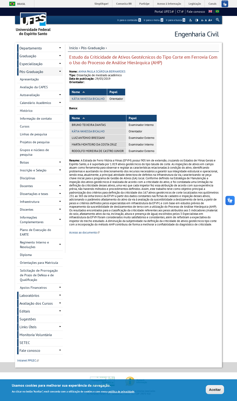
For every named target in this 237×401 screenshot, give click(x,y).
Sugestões (27, 319)
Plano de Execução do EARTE (35, 232)
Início (73, 48)
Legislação (195, 3)
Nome (78, 92)
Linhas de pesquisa (33, 134)
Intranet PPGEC (28, 360)
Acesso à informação (169, 3)
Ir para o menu (153, 20)
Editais (24, 311)
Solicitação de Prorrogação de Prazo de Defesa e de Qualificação (39, 275)
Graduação (27, 56)
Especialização (31, 63)
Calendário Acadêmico (35, 103)
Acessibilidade (191, 20)
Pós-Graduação (93, 48)
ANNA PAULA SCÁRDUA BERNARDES (101, 71)
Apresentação (29, 79)
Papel (113, 92)
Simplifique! (101, 3)
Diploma (26, 255)
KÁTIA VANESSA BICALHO (88, 99)
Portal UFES (164, 11)
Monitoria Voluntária (35, 334)
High (196, 20)
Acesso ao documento (84, 232)
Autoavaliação (30, 95)
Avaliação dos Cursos (36, 303)
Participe (144, 3)
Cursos (24, 126)
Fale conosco (196, 11)
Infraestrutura (29, 202)
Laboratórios (29, 295)
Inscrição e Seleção (33, 170)
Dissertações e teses (34, 194)
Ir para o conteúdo (129, 20)
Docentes (26, 186)
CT (180, 11)
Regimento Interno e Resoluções (34, 244)
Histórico (26, 111)
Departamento (30, 48)
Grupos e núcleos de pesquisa (34, 152)
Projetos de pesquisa (35, 142)
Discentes (26, 209)
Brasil (21, 4)
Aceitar (215, 390)
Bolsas (24, 162)
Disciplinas (27, 178)
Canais (212, 3)
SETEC (24, 342)
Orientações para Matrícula (39, 263)
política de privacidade (121, 392)
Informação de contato (36, 118)
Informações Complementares (32, 219)
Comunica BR (124, 3)
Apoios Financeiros (33, 288)
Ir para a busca (175, 20)
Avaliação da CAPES (34, 87)
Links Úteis (28, 327)
